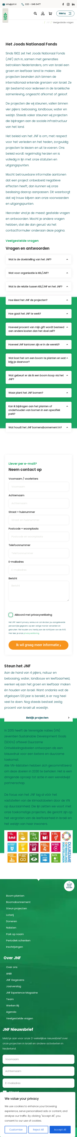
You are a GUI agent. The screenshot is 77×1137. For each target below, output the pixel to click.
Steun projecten (16, 908)
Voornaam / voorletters (38, 482)
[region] (37, 1114)
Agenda (11, 1012)
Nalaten (11, 927)
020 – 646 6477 (32, 4)
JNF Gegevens (15, 980)
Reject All (38, 1129)
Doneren (11, 921)
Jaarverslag (13, 986)
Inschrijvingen (14, 947)
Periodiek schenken (18, 940)
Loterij (10, 915)
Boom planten (15, 895)
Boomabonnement (18, 902)
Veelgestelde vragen (19, 1018)
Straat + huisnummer (38, 516)
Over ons (11, 967)
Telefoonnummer (38, 549)
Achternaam (38, 499)
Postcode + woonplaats (38, 532)
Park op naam (15, 934)
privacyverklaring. (32, 633)
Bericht (38, 589)
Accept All (60, 1129)
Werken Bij (12, 1005)
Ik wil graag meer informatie (37, 645)
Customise (16, 1129)
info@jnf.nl (10, 4)
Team (10, 999)
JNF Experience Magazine (22, 992)
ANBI (9, 973)
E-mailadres (38, 565)
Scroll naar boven (69, 886)
